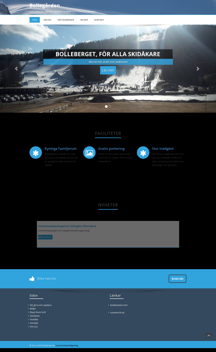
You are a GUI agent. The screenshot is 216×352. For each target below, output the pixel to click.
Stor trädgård (162, 148)
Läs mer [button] (108, 69)
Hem (34, 19)
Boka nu (177, 278)
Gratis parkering (111, 148)
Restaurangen (66, 19)
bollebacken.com (118, 305)
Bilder (84, 19)
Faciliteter (35, 315)
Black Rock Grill (38, 312)
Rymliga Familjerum (61, 148)
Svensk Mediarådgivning (66, 345)
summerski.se (117, 312)
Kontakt (99, 19)
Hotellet (34, 319)
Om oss (47, 19)
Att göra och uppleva (41, 305)
